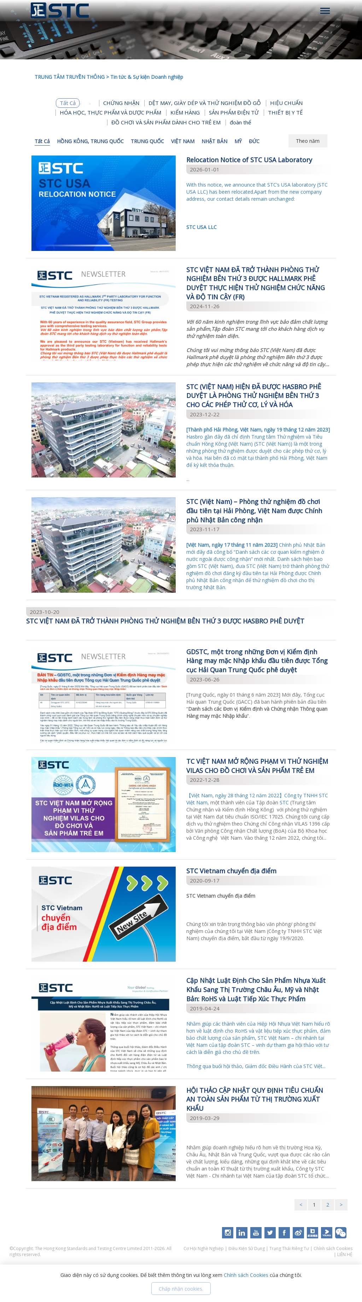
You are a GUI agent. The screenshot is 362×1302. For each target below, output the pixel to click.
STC (284, 802)
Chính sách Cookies (333, 1248)
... (258, 454)
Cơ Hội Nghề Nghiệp (204, 1248)
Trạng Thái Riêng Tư (289, 1248)
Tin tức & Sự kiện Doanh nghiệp (146, 77)
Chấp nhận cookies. (181, 1288)
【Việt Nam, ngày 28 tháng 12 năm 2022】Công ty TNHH (252, 795)
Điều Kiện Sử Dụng (246, 1248)
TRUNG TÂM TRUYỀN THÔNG (70, 77)
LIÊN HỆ (344, 1254)
